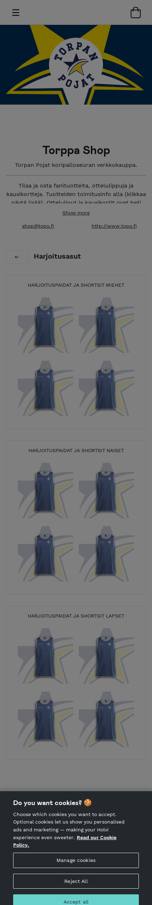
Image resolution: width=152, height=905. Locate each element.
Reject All (75, 885)
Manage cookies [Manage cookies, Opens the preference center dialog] (76, 864)
